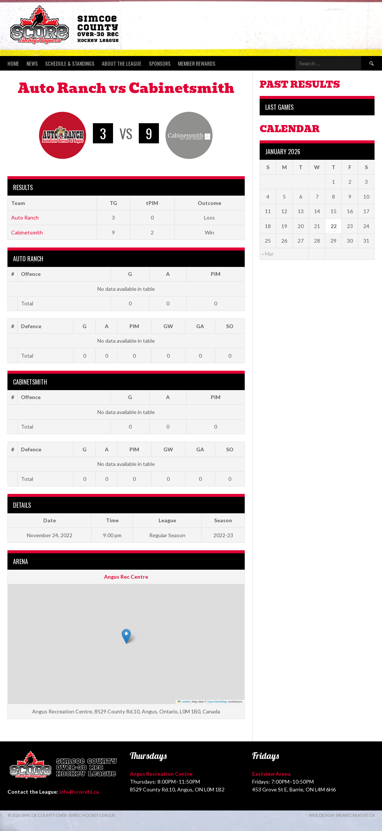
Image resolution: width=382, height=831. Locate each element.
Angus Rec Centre (126, 576)
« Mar (268, 253)
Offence (31, 274)
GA (200, 326)
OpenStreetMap (217, 701)
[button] (126, 636)
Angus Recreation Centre (161, 774)
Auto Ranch (25, 217)
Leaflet (184, 701)
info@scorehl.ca (79, 791)
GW (168, 326)
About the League (121, 63)
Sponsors (159, 63)
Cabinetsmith (27, 232)
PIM (215, 274)
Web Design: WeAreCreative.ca (342, 815)
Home (13, 63)
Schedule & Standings (69, 63)
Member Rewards (196, 63)
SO (230, 326)
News (32, 63)
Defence (31, 326)
